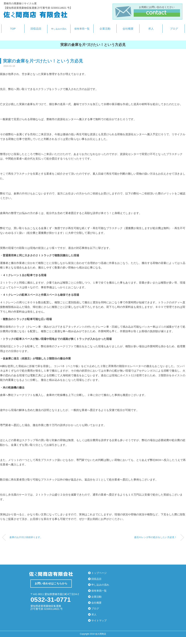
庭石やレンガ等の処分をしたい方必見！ (155, 537)
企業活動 (105, 28)
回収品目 (36, 28)
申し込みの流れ (58, 29)
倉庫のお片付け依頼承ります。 (26, 537)
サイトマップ (97, 620)
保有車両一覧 (82, 28)
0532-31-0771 (49, 599)
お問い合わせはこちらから (51, 583)
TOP (13, 28)
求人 (151, 28)
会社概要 (128, 28)
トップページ (97, 572)
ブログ (174, 28)
